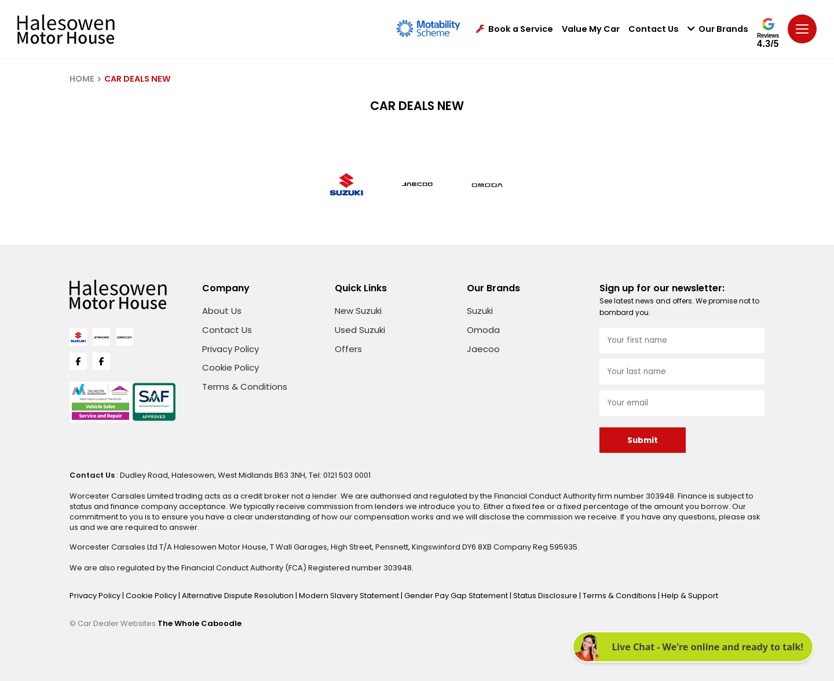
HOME (82, 79)
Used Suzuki (360, 330)
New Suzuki (358, 311)
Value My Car (591, 29)
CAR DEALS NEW (137, 79)
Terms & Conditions (244, 386)
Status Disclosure (546, 595)
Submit (642, 440)
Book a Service (514, 29)
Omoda (483, 330)
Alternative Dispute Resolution (238, 595)
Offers (348, 349)
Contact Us (653, 29)
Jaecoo (483, 349)
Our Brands (717, 29)
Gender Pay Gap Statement (457, 595)
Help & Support (689, 595)
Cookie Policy (230, 367)
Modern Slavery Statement (350, 595)
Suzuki (480, 311)
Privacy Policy (230, 349)
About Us (222, 311)
